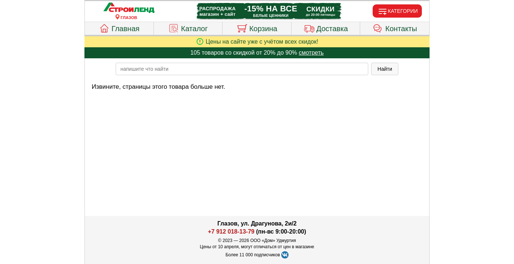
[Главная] (129, 8)
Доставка (326, 27)
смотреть (311, 53)
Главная (119, 27)
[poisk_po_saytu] (242, 69)
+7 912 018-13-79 (231, 231)
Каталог (188, 27)
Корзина (256, 27)
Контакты (395, 27)
